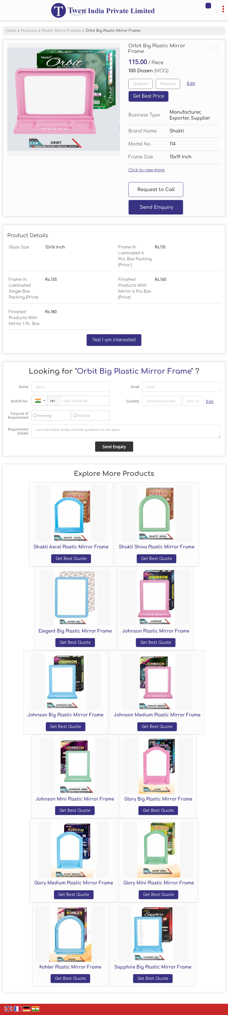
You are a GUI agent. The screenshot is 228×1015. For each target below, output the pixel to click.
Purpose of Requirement (18, 416)
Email (135, 386)
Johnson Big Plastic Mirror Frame (66, 715)
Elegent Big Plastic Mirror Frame (75, 631)
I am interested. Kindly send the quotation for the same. (126, 431)
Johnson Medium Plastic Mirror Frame (157, 715)
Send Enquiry (156, 207)
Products (29, 31)
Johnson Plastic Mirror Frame (155, 631)
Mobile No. (19, 401)
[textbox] (168, 84)
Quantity (132, 401)
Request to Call (156, 189)
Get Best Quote (70, 559)
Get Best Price (148, 96)
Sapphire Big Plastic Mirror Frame (152, 967)
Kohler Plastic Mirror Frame (70, 967)
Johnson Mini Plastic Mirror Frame (75, 799)
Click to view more (146, 170)
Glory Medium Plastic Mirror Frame (73, 883)
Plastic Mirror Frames (61, 31)
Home (11, 31)
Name (23, 386)
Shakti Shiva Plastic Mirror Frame (157, 547)
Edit (191, 84)
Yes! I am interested (114, 339)
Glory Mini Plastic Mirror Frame (158, 883)
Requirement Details (18, 431)
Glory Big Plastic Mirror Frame (158, 799)
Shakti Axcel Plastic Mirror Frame (71, 547)
